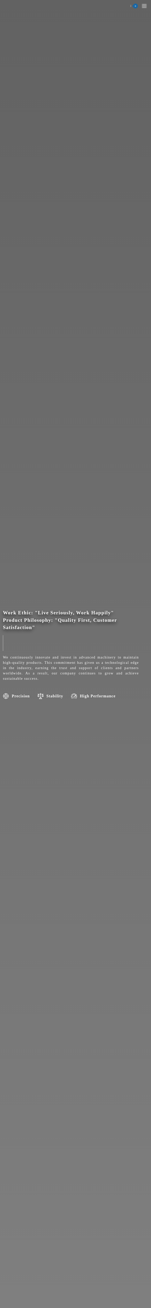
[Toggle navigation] (144, 6)
